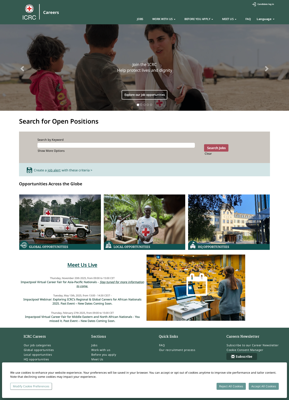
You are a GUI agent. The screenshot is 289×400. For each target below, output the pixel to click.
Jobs (94, 345)
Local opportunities (38, 354)
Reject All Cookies (231, 386)
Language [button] (265, 19)
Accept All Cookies (263, 386)
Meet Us (97, 359)
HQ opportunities (36, 359)
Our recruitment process (177, 350)
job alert (54, 170)
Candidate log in (263, 4)
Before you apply (103, 354)
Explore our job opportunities (144, 95)
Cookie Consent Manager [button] (245, 350)
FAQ (248, 19)
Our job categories (37, 345)
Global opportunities (39, 350)
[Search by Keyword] (116, 145)
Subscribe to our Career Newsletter (253, 345)
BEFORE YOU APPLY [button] (198, 19)
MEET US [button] (229, 19)
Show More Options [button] (51, 151)
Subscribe (242, 356)
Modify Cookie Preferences (31, 386)
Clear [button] (208, 153)
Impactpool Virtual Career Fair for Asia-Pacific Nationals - (82, 284)
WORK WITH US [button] (164, 19)
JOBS (140, 19)
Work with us (100, 350)
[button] (21, 67)
